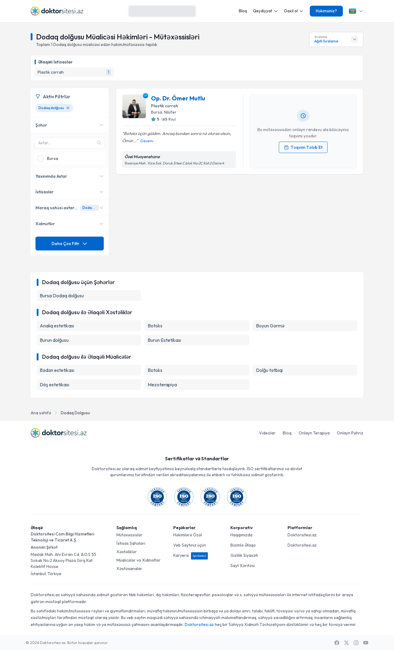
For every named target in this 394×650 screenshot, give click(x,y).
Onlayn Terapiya (314, 433)
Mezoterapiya (162, 385)
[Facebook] (336, 642)
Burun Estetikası (164, 340)
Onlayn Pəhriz (350, 433)
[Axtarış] (189, 11)
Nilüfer (170, 112)
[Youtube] (365, 642)
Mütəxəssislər (129, 535)
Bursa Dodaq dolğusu (62, 296)
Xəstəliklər (126, 551)
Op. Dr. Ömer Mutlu (178, 98)
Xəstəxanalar (129, 568)
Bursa (156, 112)
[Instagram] (356, 642)
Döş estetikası (54, 385)
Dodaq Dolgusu (75, 412)
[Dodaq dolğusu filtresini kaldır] (68, 108)
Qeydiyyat (265, 11)
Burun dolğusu (54, 340)
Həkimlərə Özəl (187, 535)
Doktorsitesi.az (302, 535)
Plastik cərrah (164, 106)
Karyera (190, 555)
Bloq (243, 10)
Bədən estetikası (57, 370)
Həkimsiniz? (326, 10)
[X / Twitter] (346, 642)
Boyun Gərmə (270, 326)
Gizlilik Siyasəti (244, 555)
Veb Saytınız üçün (189, 545)
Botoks (155, 326)
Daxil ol (294, 11)
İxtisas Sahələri (130, 543)
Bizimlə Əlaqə (243, 545)
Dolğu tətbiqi (269, 370)
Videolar (267, 433)
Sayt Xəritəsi (242, 565)
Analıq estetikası (57, 326)
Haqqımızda (241, 535)
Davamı (146, 141)
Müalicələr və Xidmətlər (138, 560)
